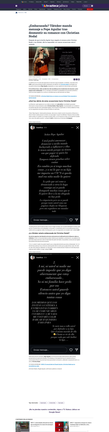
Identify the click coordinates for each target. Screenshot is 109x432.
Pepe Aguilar (60, 402)
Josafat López (36, 80)
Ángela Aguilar (43, 402)
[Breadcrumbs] (17, 12)
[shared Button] (76, 79)
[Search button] (92, 6)
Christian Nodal (52, 402)
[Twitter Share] (74, 79)
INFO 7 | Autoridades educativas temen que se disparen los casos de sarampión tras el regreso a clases (42, 423)
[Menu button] (21, 5)
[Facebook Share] (79, 79)
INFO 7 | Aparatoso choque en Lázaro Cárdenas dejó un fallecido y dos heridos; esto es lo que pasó (80, 423)
